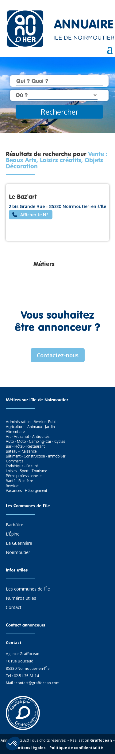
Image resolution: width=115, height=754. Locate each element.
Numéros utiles (21, 598)
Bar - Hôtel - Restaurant (25, 446)
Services (12, 485)
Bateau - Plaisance (21, 451)
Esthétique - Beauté (22, 466)
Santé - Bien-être (19, 480)
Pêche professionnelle (23, 475)
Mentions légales (29, 747)
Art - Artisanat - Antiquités (27, 436)
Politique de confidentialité (76, 747)
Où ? (22, 95)
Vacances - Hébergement (26, 490)
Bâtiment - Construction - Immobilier (35, 456)
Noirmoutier (18, 552)
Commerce (14, 461)
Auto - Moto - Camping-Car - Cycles (35, 441)
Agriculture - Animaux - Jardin (30, 426)
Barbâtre (14, 525)
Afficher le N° (34, 214)
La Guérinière (19, 543)
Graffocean (101, 740)
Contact (13, 607)
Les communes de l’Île (28, 589)
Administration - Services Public (32, 421)
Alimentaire (15, 431)
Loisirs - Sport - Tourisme (26, 471)
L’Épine (13, 534)
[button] (13, 743)
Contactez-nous (58, 355)
